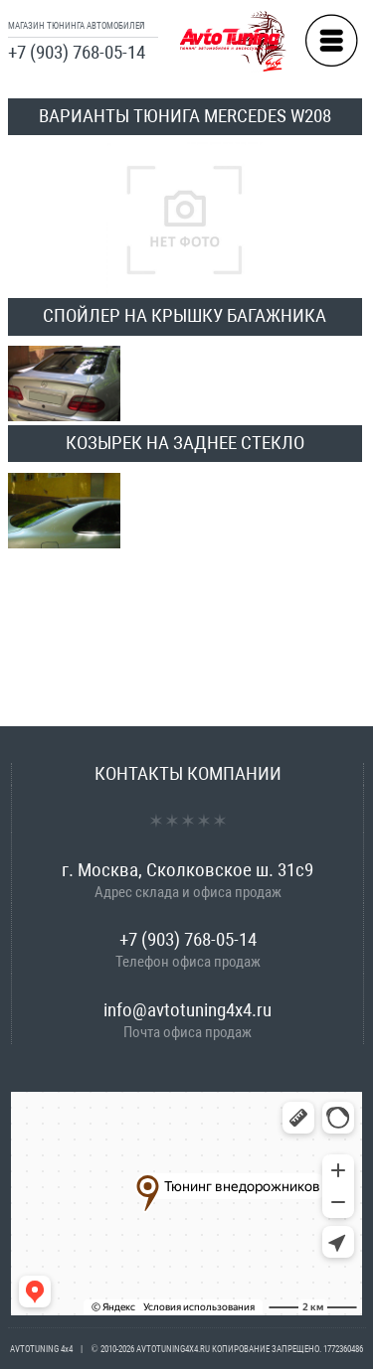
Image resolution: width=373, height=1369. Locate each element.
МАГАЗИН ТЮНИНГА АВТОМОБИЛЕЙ (76, 25)
